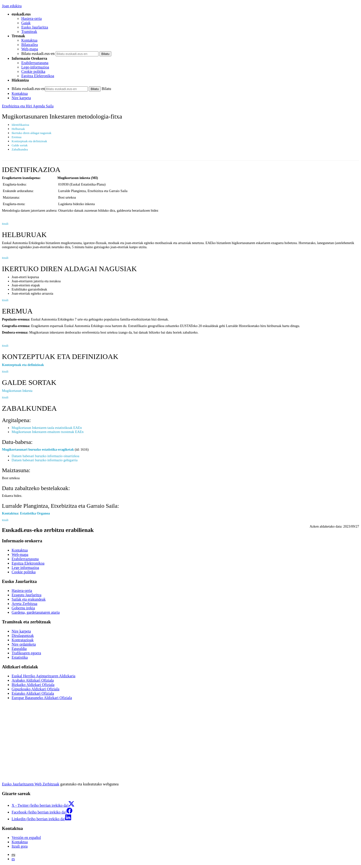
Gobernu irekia (23, 608)
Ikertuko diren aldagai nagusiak (31, 133)
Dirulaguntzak (23, 636)
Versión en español (26, 837)
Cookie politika (33, 71)
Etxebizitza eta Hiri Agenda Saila (27, 106)
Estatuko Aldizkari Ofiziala (33, 693)
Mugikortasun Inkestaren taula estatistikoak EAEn (47, 428)
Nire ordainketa (24, 644)
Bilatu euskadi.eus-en (38, 54)
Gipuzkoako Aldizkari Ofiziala (35, 689)
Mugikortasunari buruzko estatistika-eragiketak (38, 449)
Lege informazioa (25, 568)
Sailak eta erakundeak (28, 599)
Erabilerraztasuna (34, 63)
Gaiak (25, 23)
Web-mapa (29, 49)
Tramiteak (29, 32)
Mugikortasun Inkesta (17, 391)
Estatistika (20, 657)
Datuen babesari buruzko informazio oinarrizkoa (45, 456)
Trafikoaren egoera (26, 653)
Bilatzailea (29, 45)
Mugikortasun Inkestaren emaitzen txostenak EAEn (47, 432)
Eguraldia (19, 649)
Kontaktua (29, 40)
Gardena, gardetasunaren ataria (36, 612)
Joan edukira (12, 6)
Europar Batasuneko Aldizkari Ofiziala (42, 698)
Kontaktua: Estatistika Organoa (26, 513)
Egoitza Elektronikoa (37, 76)
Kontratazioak (23, 640)
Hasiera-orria (31, 18)
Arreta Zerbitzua (24, 604)
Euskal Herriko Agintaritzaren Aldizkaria (43, 676)
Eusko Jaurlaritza (34, 27)
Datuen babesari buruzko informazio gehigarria (45, 460)
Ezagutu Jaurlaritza (26, 595)
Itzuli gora (20, 846)
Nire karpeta (21, 98)
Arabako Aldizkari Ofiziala (33, 680)
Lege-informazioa (35, 67)
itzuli (5, 223)
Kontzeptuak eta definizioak (23, 365)
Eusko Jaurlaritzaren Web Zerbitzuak (30, 784)
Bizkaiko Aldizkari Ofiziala (33, 685)
